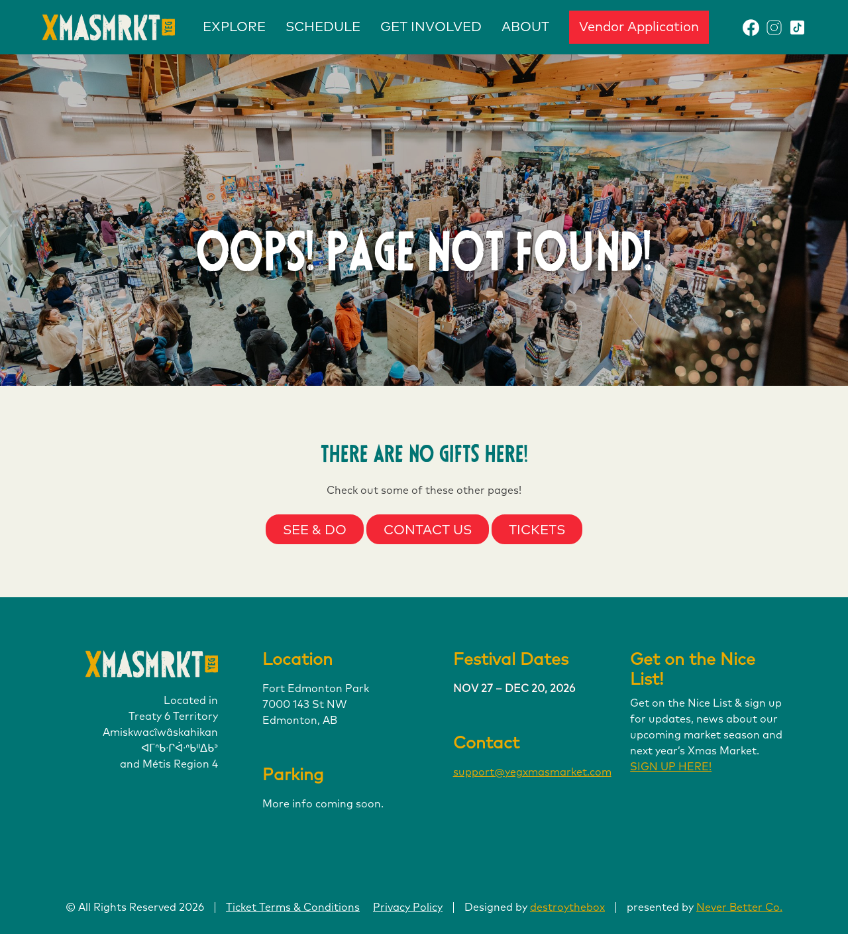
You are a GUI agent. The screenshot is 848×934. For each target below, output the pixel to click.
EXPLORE (234, 27)
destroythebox (567, 907)
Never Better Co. (739, 907)
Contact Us (428, 530)
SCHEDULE (323, 27)
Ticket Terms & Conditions (293, 907)
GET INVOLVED (431, 27)
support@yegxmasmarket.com (532, 772)
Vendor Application (639, 27)
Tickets (537, 530)
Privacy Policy (408, 907)
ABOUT (525, 27)
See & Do (314, 530)
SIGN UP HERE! (671, 767)
